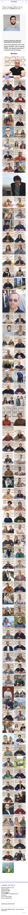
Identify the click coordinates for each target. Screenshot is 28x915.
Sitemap (24, 912)
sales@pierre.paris (13, 893)
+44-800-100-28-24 (8, 885)
